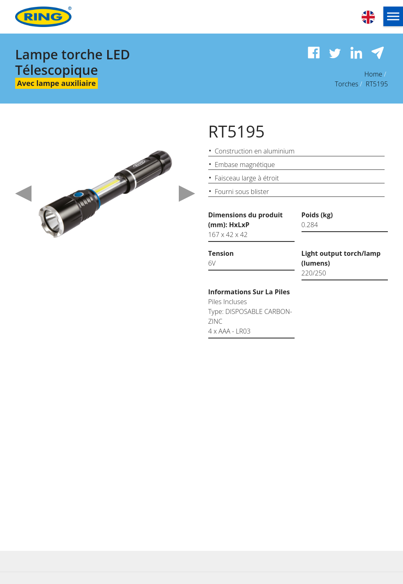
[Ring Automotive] (61, 17)
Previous (23, 193)
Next (187, 193)
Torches (346, 83)
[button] (393, 16)
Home (373, 74)
